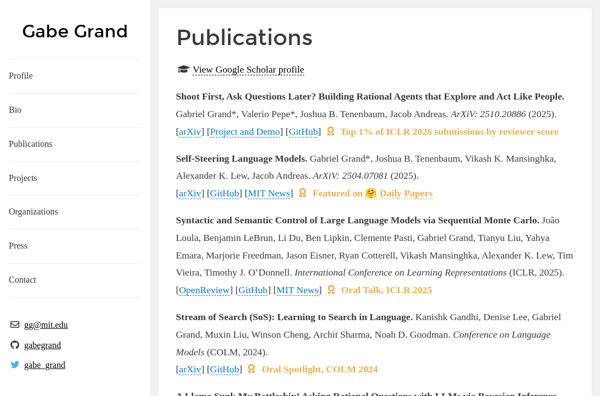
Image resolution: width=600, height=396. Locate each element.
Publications (30, 143)
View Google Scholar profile (248, 69)
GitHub (303, 131)
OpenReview (204, 289)
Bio (15, 109)
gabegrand (42, 345)
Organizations (33, 211)
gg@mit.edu (46, 324)
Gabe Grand (75, 31)
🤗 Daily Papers (399, 193)
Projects (23, 178)
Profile (21, 75)
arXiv (190, 131)
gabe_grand (45, 365)
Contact (22, 279)
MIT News (269, 193)
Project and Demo (245, 131)
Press (18, 245)
